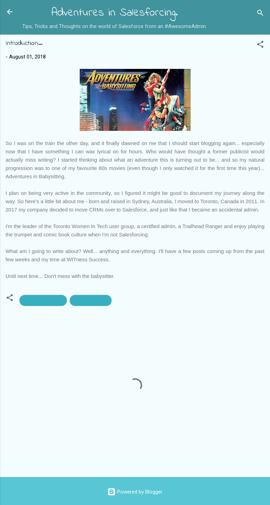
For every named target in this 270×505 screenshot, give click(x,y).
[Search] (260, 14)
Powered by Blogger (135, 492)
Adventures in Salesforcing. (114, 13)
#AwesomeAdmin (43, 300)
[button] (260, 45)
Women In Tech (90, 300)
